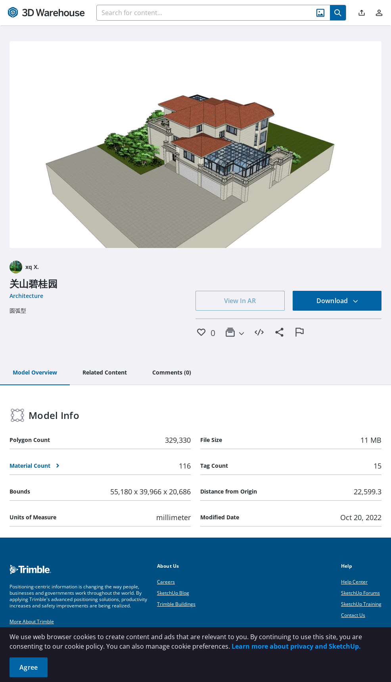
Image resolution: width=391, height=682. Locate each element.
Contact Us (353, 615)
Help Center (354, 581)
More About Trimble (32, 621)
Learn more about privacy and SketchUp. (296, 646)
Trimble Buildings (176, 604)
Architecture (26, 296)
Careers (166, 581)
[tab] (35, 373)
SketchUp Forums (360, 593)
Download (337, 300)
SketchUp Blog (173, 593)
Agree (28, 667)
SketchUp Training (361, 604)
